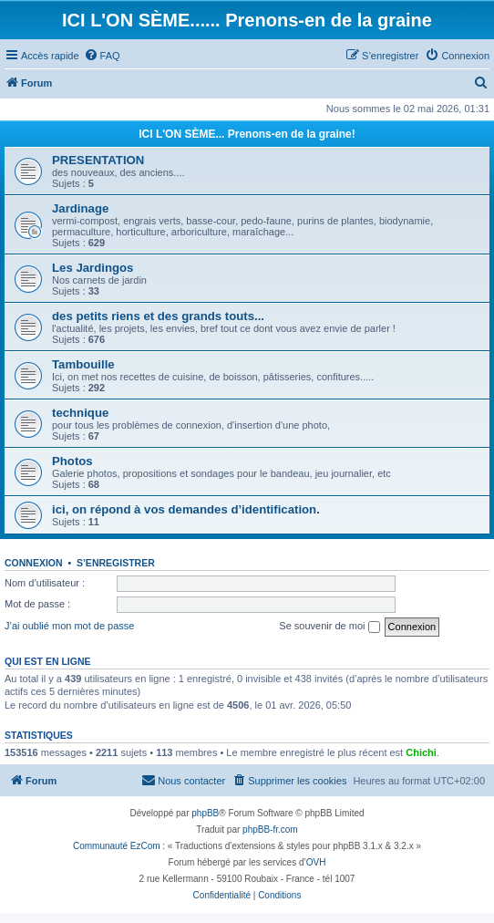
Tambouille (83, 364)
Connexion (34, 562)
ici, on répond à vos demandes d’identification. (186, 509)
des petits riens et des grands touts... (158, 316)
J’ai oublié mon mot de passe (69, 625)
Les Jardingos (92, 268)
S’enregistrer (116, 562)
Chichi (421, 752)
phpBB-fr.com (270, 829)
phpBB (205, 813)
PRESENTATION (98, 160)
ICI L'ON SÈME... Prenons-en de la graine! (247, 134)
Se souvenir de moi (329, 626)
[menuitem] (102, 56)
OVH (316, 862)
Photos (72, 461)
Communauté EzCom (116, 846)
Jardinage (80, 208)
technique (80, 413)
